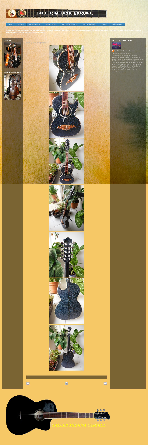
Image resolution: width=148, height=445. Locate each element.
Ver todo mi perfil (117, 72)
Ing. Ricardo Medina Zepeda (124, 51)
